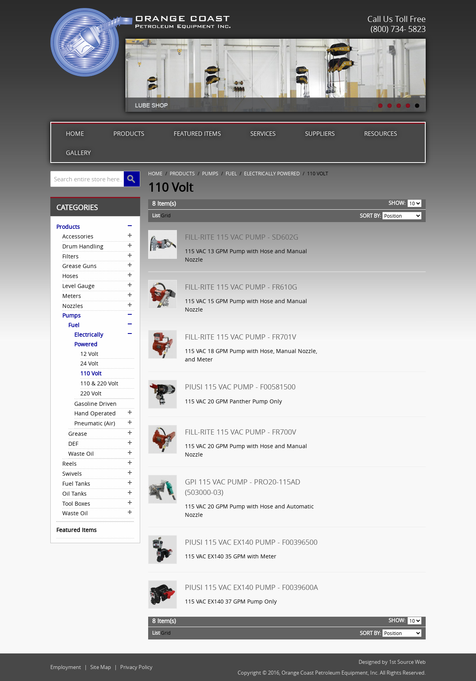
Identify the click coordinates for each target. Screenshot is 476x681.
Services (263, 133)
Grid (166, 215)
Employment (65, 667)
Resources (380, 133)
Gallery (78, 153)
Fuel (231, 173)
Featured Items (197, 133)
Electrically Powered (272, 173)
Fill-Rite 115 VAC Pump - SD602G (241, 237)
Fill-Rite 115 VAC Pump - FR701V (240, 336)
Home (75, 133)
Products (128, 133)
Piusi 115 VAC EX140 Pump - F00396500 (251, 542)
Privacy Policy (136, 667)
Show (396, 202)
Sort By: (370, 215)
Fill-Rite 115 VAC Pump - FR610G (241, 287)
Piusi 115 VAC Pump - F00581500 (240, 386)
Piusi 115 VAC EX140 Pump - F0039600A (251, 587)
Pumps (210, 173)
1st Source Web (407, 661)
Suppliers (320, 133)
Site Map (100, 667)
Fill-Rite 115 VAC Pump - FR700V (240, 432)
